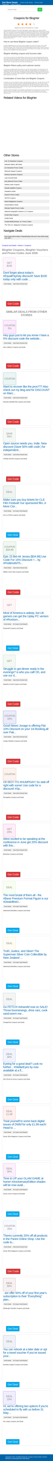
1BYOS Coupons (10, 198)
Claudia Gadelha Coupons (13, 188)
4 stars (30, 24)
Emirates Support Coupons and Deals (15, 1364)
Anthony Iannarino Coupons (14, 174)
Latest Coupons (16, 4)
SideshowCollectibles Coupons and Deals (16, 910)
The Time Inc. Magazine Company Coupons (19, 225)
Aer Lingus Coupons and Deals (13, 1421)
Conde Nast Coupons (12, 215)
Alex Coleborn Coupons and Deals (14, 347)
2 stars (23, 24)
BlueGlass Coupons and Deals (13, 854)
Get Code (13, 303)
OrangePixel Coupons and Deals (13, 1022)
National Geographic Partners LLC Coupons (19, 211)
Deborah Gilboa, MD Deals (13, 164)
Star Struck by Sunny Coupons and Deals (16, 1079)
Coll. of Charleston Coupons (14, 161)
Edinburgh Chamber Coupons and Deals (16, 1308)
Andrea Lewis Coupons (12, 184)
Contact (30, 1457)
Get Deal (13, 534)
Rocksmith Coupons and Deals (13, 628)
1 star (19, 24)
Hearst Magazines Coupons (14, 201)
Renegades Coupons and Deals (13, 797)
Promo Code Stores (26, 2)
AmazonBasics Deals (11, 205)
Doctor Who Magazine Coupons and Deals (17, 1136)
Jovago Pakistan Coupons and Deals (15, 741)
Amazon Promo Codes (12, 195)
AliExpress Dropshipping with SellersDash (17, 1458)
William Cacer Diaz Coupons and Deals (16, 572)
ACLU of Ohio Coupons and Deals (14, 515)
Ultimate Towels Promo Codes (14, 208)
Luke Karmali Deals (11, 178)
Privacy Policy (38, 1457)
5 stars (34, 24)
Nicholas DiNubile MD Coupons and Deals (17, 402)
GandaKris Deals (10, 191)
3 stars (26, 24)
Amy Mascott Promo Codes (13, 181)
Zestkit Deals (9, 218)
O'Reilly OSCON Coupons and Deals (15, 458)
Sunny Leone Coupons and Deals (14, 1193)
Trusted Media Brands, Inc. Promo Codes (18, 221)
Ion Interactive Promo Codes (14, 168)
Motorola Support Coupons (13, 171)
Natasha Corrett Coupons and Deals (15, 684)
